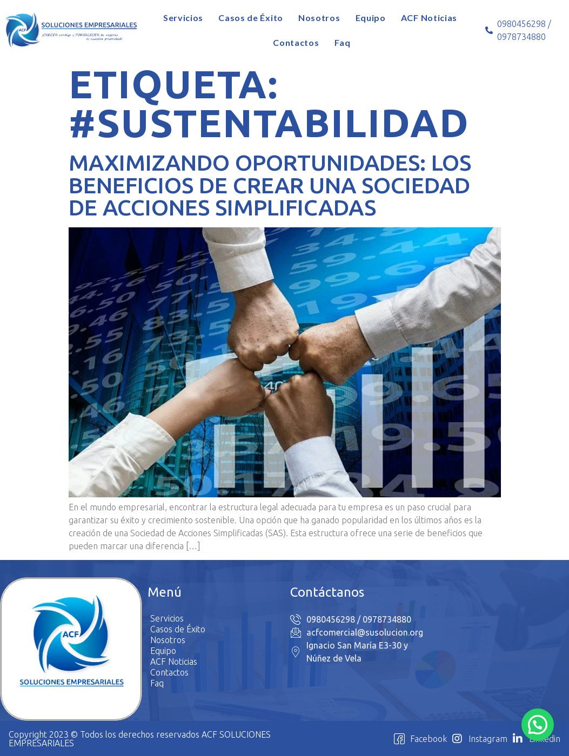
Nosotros (319, 17)
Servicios (183, 17)
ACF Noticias (429, 17)
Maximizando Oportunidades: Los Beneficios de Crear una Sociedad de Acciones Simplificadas (270, 185)
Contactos (296, 42)
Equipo (371, 17)
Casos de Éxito (250, 17)
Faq (342, 42)
